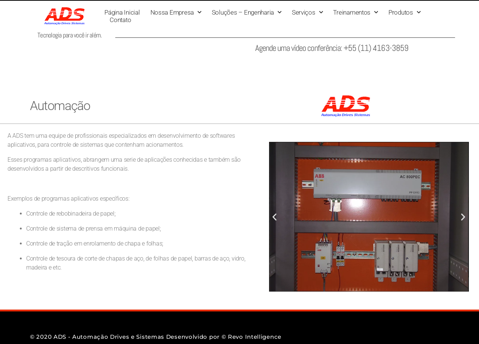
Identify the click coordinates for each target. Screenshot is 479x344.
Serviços (307, 12)
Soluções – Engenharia (246, 12)
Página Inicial (122, 12)
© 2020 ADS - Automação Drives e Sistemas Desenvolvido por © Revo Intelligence (155, 336)
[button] (274, 217)
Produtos (404, 12)
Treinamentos (355, 12)
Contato (120, 20)
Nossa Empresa (175, 12)
